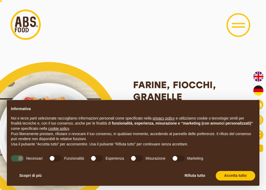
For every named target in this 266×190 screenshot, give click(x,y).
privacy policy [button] (164, 118)
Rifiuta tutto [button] (194, 175)
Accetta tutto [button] (235, 175)
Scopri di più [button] (30, 175)
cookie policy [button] (58, 128)
